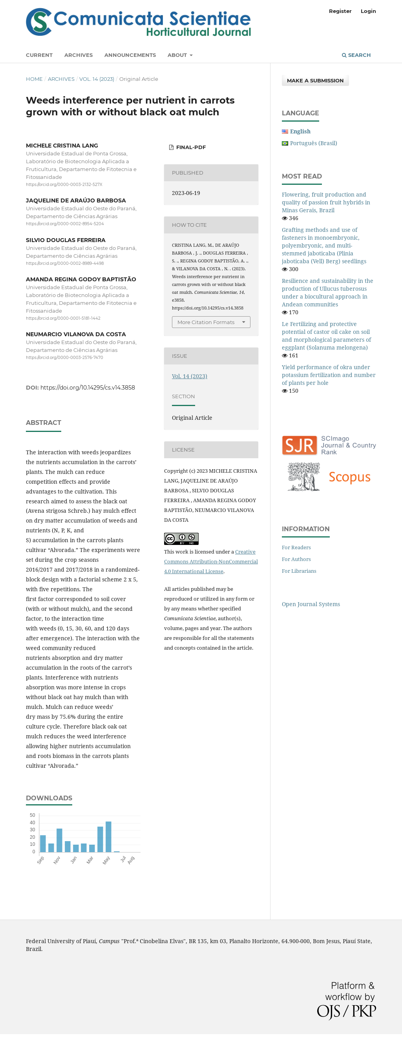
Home (34, 79)
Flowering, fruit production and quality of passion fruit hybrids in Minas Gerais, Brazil (326, 202)
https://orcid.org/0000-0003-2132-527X (64, 184)
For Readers (296, 547)
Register (340, 11)
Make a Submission (315, 80)
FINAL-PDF (190, 147)
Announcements (130, 55)
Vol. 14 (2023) (96, 79)
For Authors (296, 559)
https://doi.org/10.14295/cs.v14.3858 (87, 387)
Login (368, 11)
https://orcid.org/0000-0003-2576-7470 (64, 358)
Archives (78, 55)
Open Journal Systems (311, 604)
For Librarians (299, 570)
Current (39, 55)
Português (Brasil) (313, 143)
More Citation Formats (205, 322)
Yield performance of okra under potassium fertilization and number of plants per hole (329, 374)
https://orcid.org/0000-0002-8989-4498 (65, 263)
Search (356, 55)
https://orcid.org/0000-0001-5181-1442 (63, 318)
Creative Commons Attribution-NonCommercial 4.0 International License (211, 561)
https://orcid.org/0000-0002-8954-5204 (65, 224)
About (178, 55)
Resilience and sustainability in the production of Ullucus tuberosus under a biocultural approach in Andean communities (327, 292)
